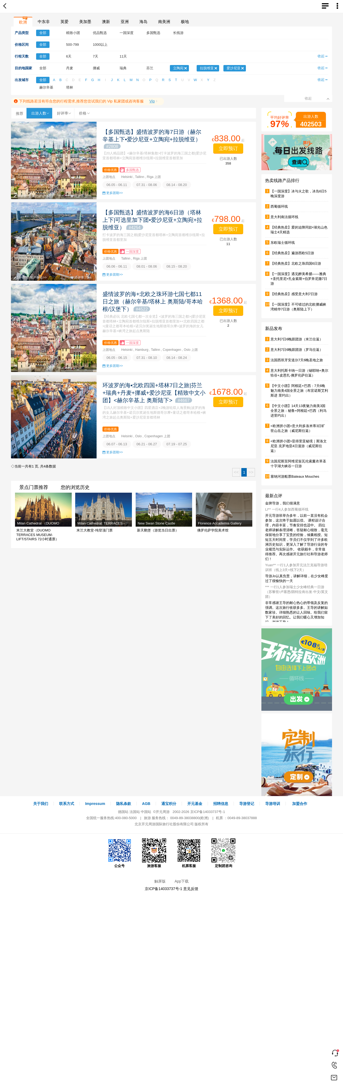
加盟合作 (299, 803)
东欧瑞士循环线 (282, 243)
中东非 (44, 21)
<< (236, 472)
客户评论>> (40, 196)
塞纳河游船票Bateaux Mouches (294, 476)
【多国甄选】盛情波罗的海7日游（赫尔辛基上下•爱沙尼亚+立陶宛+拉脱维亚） (151, 139)
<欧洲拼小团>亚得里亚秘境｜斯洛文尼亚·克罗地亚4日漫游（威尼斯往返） (298, 446)
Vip (152, 101)
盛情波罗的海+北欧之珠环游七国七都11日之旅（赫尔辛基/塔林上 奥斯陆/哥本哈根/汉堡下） (152, 301)
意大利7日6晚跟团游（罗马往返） (296, 350)
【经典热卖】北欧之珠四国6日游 (295, 263)
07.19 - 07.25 (176, 444)
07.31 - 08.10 (146, 358)
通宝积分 (168, 803)
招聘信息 (220, 803)
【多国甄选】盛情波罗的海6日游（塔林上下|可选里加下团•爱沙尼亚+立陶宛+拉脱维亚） (152, 219)
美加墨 (85, 21)
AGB (146, 803)
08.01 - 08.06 (146, 266)
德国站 (123, 812)
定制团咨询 (223, 853)
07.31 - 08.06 (146, 185)
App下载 (181, 881)
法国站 (134, 812)
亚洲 (125, 21)
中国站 (146, 812)
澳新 (106, 21)
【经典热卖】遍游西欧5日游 (292, 253)
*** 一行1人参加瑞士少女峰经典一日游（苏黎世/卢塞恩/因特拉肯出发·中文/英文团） (296, 592)
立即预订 (228, 148)
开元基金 (194, 803)
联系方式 (66, 803)
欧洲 (23, 22)
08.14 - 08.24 (176, 358)
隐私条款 (123, 803)
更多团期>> (114, 193)
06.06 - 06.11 (116, 266)
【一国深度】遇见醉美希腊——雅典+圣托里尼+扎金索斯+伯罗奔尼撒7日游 (298, 279)
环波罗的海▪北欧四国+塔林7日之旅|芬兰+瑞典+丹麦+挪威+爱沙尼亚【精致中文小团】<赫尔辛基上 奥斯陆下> (153, 392)
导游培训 (272, 803)
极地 (185, 21)
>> (250, 472)
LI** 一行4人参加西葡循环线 (286, 509)
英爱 (64, 21)
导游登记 (246, 803)
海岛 (143, 21)
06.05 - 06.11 (116, 185)
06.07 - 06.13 (116, 444)
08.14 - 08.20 (176, 185)
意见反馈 (190, 889)
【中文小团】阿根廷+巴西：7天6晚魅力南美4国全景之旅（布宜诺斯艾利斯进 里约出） (299, 390)
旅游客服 (154, 853)
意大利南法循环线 (284, 217)
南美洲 (164, 21)
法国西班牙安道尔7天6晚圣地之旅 (296, 360)
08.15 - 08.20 (176, 266)
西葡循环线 (279, 206)
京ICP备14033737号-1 (207, 812)
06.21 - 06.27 (146, 444)
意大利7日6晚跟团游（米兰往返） (296, 339)
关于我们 (40, 803)
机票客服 (189, 853)
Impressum (95, 803)
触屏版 (160, 881)
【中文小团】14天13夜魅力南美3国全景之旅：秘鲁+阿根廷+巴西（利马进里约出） (298, 410)
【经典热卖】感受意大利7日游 (294, 294)
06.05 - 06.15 (116, 358)
